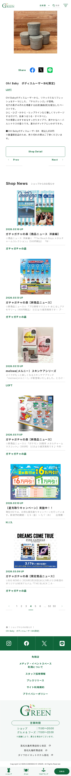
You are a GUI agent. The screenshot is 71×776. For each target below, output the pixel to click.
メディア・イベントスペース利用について (35, 665)
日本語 (43, 5)
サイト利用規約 (35, 687)
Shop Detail (35, 151)
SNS (62, 771)
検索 (56, 5)
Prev (16, 159)
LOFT (9, 89)
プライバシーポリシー (35, 693)
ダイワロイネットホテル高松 (33, 755)
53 (54, 606)
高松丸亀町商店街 (33, 750)
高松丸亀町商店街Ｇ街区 (33, 745)
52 (49, 606)
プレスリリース (35, 680)
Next (55, 159)
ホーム (7, 627)
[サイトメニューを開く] (65, 5)
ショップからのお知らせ (21, 627)
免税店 (35, 656)
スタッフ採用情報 (35, 673)
